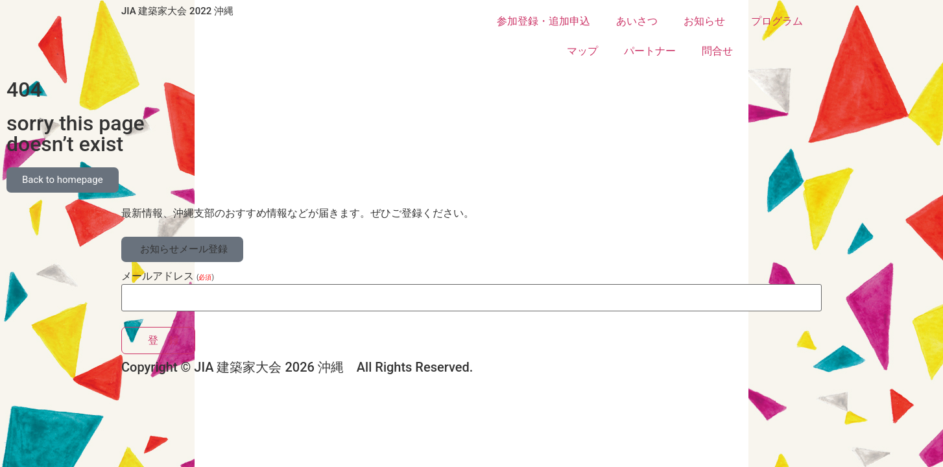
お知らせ (704, 21)
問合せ (717, 51)
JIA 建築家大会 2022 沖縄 (177, 11)
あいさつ (637, 21)
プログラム (777, 21)
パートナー (650, 51)
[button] (182, 249)
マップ (582, 51)
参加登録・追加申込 (543, 21)
